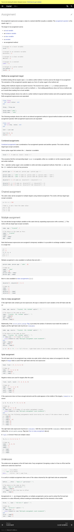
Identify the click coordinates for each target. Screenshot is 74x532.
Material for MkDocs (12, 530)
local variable (9, 30)
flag (21, 324)
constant (7, 39)
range (9, 360)
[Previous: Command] (8, 524)
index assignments (23, 278)
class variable (9, 36)
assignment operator (62, 21)
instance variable (11, 33)
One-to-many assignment (36, 431)
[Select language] (67, 6)
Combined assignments (8, 144)
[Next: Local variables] (64, 524)
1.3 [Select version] (15, 6)
